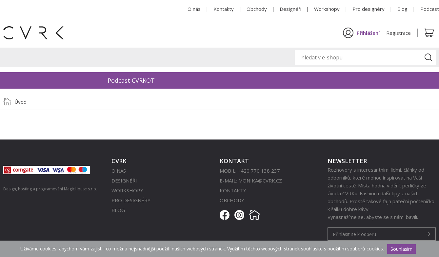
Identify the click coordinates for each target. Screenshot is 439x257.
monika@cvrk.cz (260, 180)
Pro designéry (368, 9)
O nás (194, 9)
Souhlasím (401, 249)
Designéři (290, 9)
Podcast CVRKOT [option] (131, 80)
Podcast (429, 9)
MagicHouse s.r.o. (80, 189)
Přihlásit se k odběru (354, 234)
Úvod (20, 101)
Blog (402, 9)
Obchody (257, 9)
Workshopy (327, 9)
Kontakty (223, 9)
